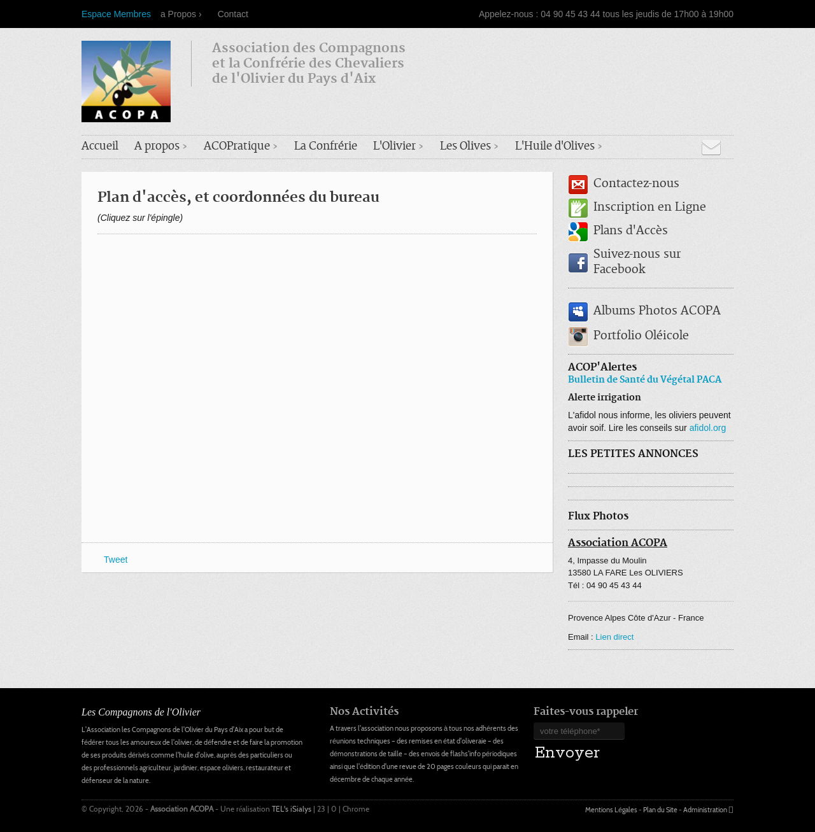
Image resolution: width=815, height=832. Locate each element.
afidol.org (708, 428)
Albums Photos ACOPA (657, 311)
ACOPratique (237, 147)
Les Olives (465, 147)
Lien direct (614, 637)
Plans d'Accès (630, 231)
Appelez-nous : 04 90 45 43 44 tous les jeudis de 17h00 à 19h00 (606, 14)
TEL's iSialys (292, 809)
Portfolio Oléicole (641, 336)
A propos (157, 147)
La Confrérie (325, 147)
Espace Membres (116, 14)
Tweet (115, 559)
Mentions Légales (611, 809)
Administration (705, 809)
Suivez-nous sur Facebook (637, 262)
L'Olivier (394, 147)
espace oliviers (221, 767)
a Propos (178, 14)
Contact (233, 14)
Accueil (100, 147)
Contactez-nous (636, 184)
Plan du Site (660, 809)
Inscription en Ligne (649, 208)
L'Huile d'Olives (555, 147)
